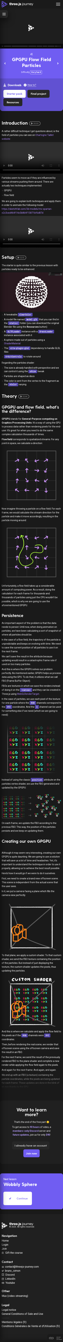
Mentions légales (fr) (14, 1322)
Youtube (8, 1282)
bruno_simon (11, 1270)
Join (4, 1248)
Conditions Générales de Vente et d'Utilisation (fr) (31, 1326)
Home (5, 1240)
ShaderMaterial (12, 343)
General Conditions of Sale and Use (22, 1313)
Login (5, 1244)
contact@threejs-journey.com (20, 1266)
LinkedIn (8, 1278)
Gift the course (12, 1252)
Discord (8, 1274)
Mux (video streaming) (15, 1295)
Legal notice (9, 1309)
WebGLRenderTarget (28, 694)
